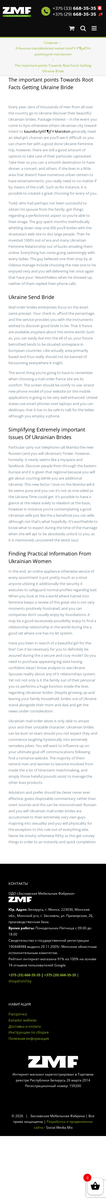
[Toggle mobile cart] (72, 28)
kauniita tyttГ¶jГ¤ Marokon (47, 131)
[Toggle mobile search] (83, 28)
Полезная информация (28, 1038)
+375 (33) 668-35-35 (24, 974)
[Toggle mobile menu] (95, 28)
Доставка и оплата (24, 1026)
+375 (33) (74, 8)
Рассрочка (17, 1013)
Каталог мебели (22, 1020)
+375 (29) (74, 14)
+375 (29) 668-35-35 (60, 974)
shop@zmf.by (20, 981)
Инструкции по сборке (28, 1032)
